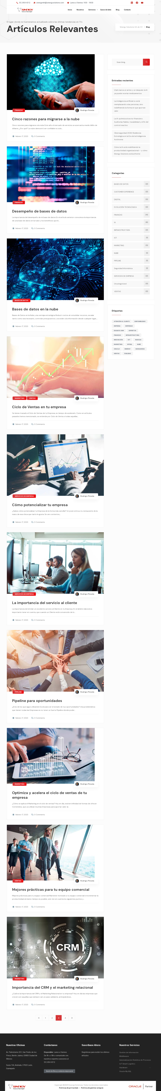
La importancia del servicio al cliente (46, 601)
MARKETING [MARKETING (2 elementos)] (118, 344)
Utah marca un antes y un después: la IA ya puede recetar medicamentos (131, 92)
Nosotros (80, 10)
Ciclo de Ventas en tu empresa (41, 406)
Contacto (127, 10)
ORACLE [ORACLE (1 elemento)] (117, 349)
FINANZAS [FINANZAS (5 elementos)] (117, 335)
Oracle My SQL (125, 1070)
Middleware (124, 1055)
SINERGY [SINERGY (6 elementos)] (128, 349)
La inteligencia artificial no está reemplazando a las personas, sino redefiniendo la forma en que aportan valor (130, 106)
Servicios (92, 10)
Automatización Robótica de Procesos (135, 1059)
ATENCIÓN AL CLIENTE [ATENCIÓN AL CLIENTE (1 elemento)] (122, 321)
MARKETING (19, 398)
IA (115, 222)
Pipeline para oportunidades (38, 699)
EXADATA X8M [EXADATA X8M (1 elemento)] (119, 330)
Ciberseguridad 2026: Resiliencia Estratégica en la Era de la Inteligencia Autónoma (130, 136)
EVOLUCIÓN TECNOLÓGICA (125, 207)
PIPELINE (18, 691)
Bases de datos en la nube (36, 308)
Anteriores (39, 1017)
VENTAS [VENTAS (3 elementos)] (117, 353)
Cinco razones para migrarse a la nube (48, 119)
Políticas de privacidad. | (70, 1087)
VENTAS (32, 398)
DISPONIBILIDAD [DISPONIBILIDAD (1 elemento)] (140, 321)
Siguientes (72, 1017)
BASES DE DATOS (21, 300)
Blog (117, 10)
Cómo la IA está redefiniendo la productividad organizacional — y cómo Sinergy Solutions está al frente (131, 150)
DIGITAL (117, 199)
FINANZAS (19, 110)
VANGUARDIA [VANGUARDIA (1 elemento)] (140, 349)
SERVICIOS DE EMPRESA (24, 495)
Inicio (70, 10)
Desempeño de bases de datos (41, 210)
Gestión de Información (128, 1051)
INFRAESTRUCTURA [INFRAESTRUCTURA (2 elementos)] (133, 335)
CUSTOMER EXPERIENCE (124, 192)
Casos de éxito (105, 10)
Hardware (123, 1067)
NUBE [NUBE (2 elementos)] (139, 344)
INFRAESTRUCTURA (122, 230)
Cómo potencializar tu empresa (42, 504)
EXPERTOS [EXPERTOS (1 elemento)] (132, 330)
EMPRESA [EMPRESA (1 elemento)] (117, 326)
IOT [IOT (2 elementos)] (129, 340)
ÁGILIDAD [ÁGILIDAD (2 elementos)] (128, 353)
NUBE (116, 253)
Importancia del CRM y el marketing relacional (55, 985)
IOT (115, 238)
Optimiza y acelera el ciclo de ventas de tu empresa (52, 794)
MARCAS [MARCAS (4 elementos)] (139, 340)
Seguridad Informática (123, 268)
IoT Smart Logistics (127, 1063)
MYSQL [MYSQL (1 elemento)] (130, 344)
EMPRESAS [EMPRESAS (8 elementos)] (129, 326)
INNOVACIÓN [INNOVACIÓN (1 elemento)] (118, 340)
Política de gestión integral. (92, 1087)
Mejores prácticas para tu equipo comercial (53, 887)
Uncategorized (120, 284)
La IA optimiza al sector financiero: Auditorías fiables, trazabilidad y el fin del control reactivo (131, 121)
